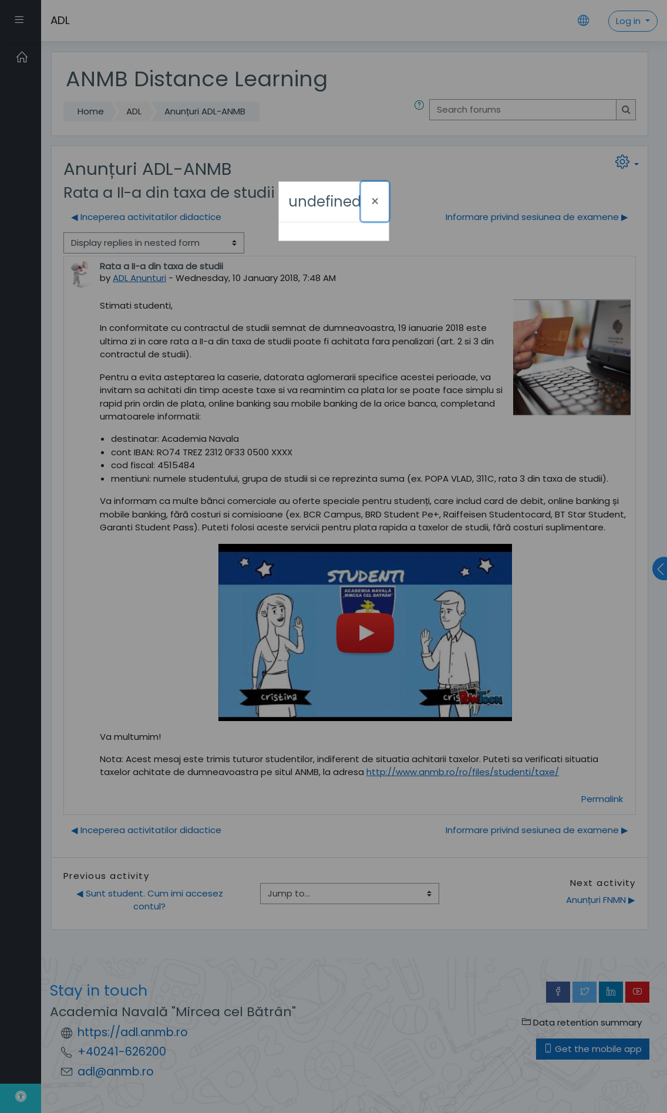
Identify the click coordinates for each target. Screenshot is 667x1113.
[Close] (375, 201)
